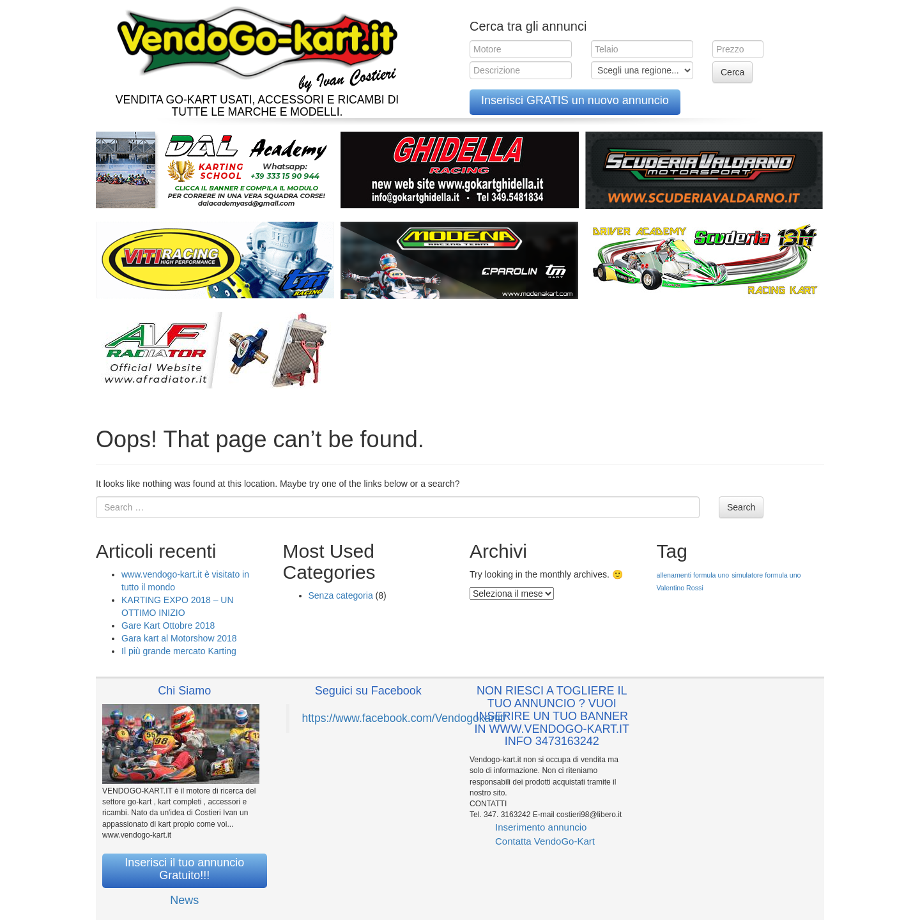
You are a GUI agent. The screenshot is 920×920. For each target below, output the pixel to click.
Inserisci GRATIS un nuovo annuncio (575, 100)
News (184, 900)
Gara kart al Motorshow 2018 (179, 638)
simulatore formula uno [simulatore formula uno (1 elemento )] (766, 575)
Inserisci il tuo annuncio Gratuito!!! (184, 869)
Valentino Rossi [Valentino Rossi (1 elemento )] (680, 588)
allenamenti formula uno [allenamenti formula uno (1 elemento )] (693, 575)
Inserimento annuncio (540, 827)
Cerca (732, 72)
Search (741, 507)
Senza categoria (341, 595)
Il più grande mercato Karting (178, 651)
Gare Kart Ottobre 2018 (168, 625)
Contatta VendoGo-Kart (545, 841)
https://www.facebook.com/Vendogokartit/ (404, 718)
